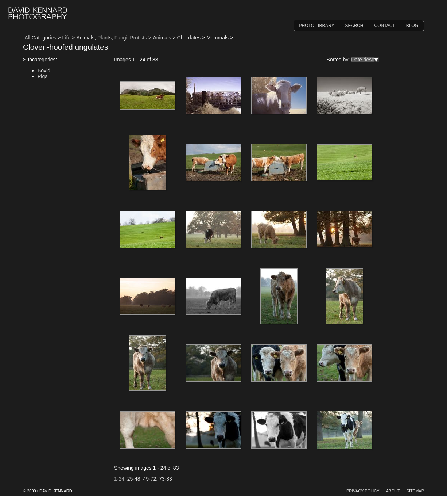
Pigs (42, 76)
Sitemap (415, 491)
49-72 (149, 479)
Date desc (362, 59)
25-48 (133, 479)
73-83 (165, 479)
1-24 (119, 479)
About (393, 491)
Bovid (44, 70)
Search (354, 25)
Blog (412, 25)
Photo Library (316, 25)
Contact (384, 25)
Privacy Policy (363, 491)
